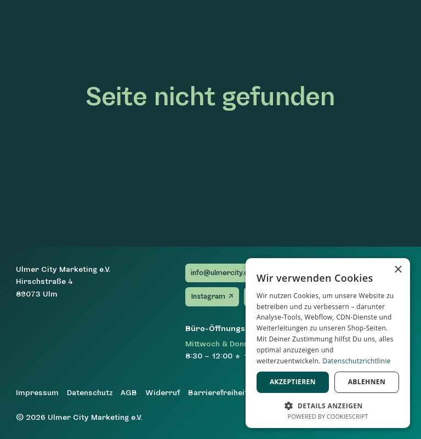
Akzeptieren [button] (293, 381)
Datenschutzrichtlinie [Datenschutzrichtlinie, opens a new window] (356, 361)
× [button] (398, 270)
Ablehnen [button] (366, 381)
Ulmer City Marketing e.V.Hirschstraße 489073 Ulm (63, 282)
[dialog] (328, 343)
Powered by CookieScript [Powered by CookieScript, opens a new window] (328, 416)
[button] (328, 404)
